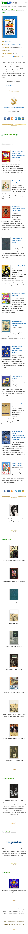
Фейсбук (6, 913)
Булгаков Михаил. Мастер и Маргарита (14, 560)
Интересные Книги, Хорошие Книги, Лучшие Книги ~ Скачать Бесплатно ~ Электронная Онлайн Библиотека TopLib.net (14, 923)
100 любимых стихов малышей (18, 294)
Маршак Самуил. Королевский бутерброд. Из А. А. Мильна (18, 349)
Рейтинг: (3, 53)
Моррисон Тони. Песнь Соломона (14, 800)
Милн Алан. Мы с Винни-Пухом (17, 182)
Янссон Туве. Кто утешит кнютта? (17, 464)
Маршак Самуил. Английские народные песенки (19, 323)
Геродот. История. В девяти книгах (14, 602)
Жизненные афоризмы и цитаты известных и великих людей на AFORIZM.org (14, 885)
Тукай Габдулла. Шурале (17, 377)
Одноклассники (13, 913)
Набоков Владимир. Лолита (14, 669)
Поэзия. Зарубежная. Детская (13, 44)
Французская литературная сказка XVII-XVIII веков (18, 208)
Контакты (21, 913)
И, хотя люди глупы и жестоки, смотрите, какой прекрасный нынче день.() (14, 519)
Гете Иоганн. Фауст (14, 623)
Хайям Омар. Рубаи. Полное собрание (14, 581)
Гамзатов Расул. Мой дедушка (18, 267)
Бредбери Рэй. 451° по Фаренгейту (14, 692)
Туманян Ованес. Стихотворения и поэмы (17, 240)
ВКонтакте (21, 911)
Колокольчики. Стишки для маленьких (19, 405)
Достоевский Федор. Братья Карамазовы (14, 738)
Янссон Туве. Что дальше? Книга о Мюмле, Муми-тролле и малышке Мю (19, 154)
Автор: (3, 41)
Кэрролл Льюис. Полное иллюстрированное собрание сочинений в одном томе (19, 435)
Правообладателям (14, 111)
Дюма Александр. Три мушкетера (14, 760)
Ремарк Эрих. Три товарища (14, 646)
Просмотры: (4, 50)
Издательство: (5, 47)
